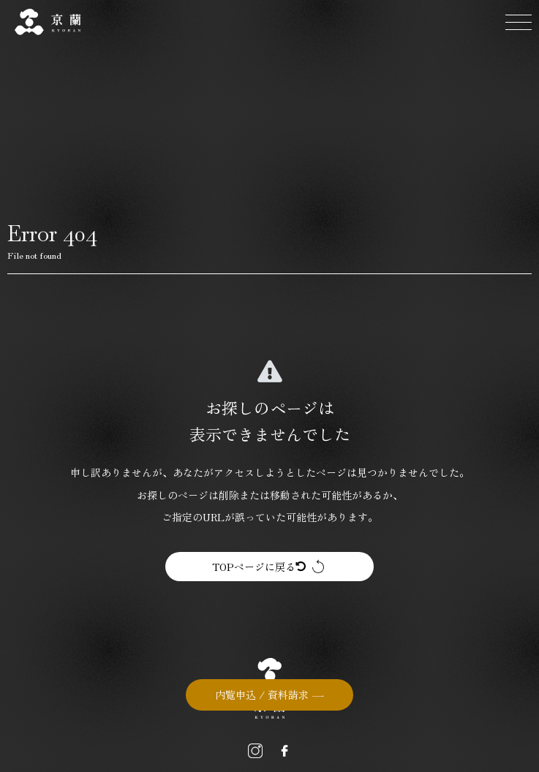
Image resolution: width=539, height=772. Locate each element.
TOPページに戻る (259, 566)
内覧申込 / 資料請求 (262, 694)
